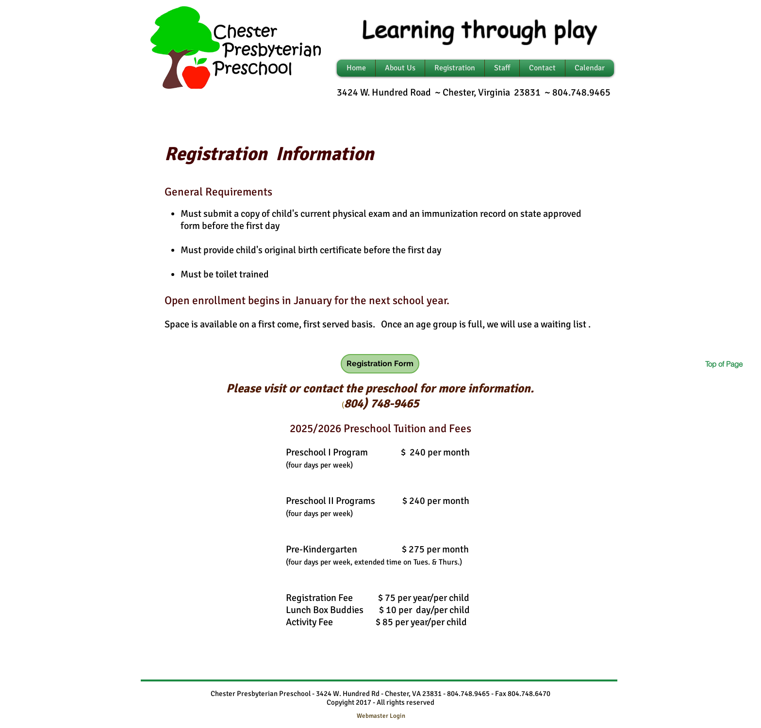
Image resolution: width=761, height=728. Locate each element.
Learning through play (479, 28)
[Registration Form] (380, 363)
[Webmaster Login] (380, 716)
